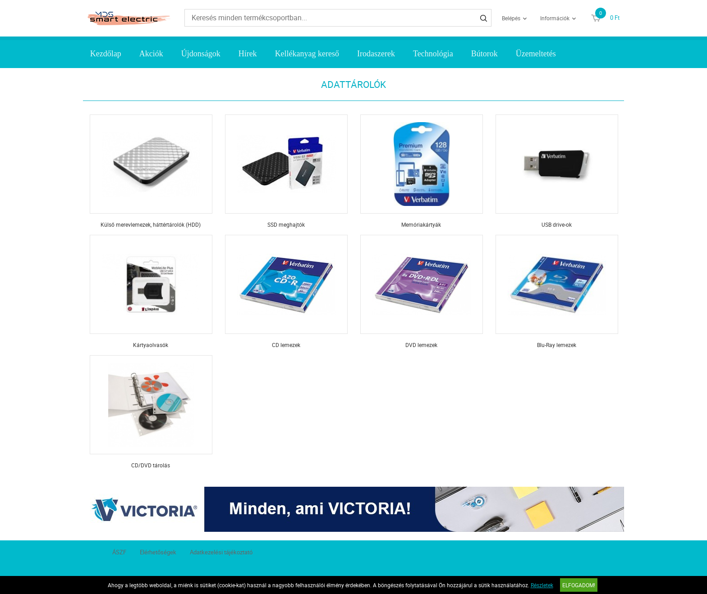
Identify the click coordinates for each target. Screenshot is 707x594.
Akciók (151, 53)
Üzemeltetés (536, 53)
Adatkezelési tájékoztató (221, 552)
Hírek (248, 53)
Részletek (542, 585)
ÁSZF (119, 552)
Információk (554, 18)
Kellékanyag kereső (307, 53)
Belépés (511, 18)
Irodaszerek (376, 53)
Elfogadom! (578, 585)
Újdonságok (200, 53)
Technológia (433, 53)
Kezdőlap (105, 53)
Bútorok (484, 53)
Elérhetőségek (158, 552)
